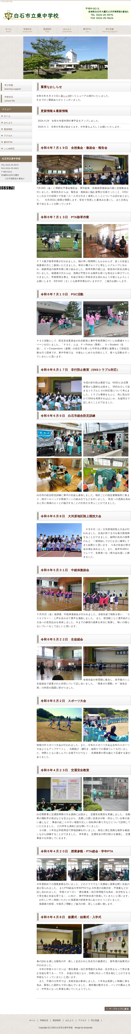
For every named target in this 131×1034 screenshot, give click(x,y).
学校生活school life (10, 99)
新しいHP (66, 96)
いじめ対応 (9, 148)
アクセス (8, 135)
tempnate (88, 1027)
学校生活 (27, 30)
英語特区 (47, 30)
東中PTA (87, 30)
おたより (67, 30)
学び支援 (109, 30)
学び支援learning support (13, 87)
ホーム (8, 30)
